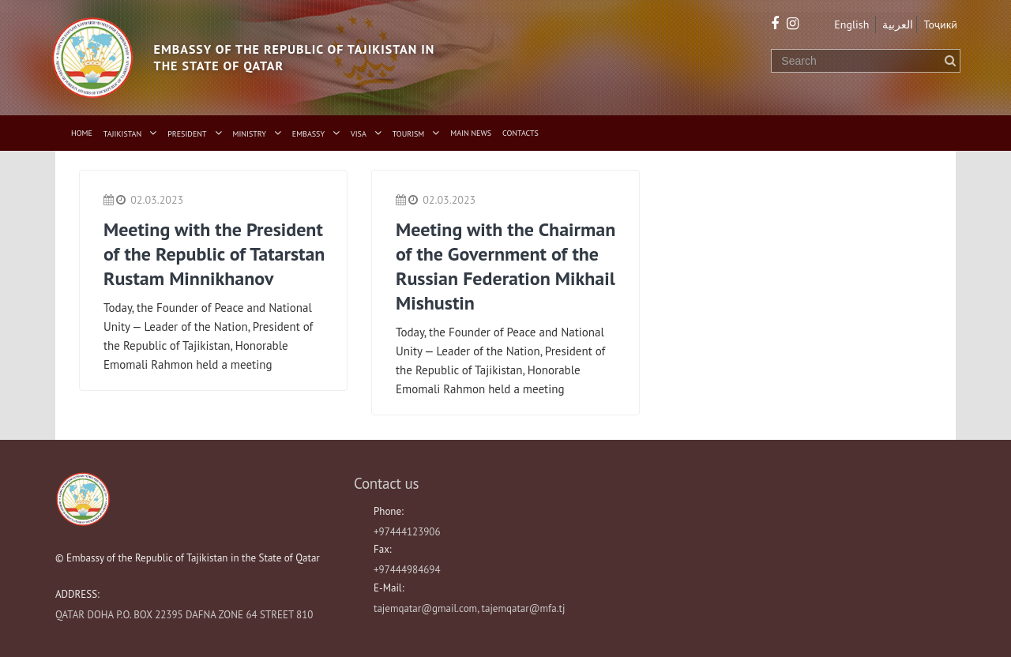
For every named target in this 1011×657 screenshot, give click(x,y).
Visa (358, 134)
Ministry (249, 134)
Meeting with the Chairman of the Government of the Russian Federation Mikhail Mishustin (505, 266)
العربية (897, 24)
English (851, 24)
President (186, 134)
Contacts (520, 133)
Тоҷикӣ (940, 24)
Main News (470, 133)
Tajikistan (122, 134)
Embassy (308, 134)
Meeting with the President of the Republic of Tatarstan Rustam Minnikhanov (214, 254)
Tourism (409, 134)
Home (81, 133)
